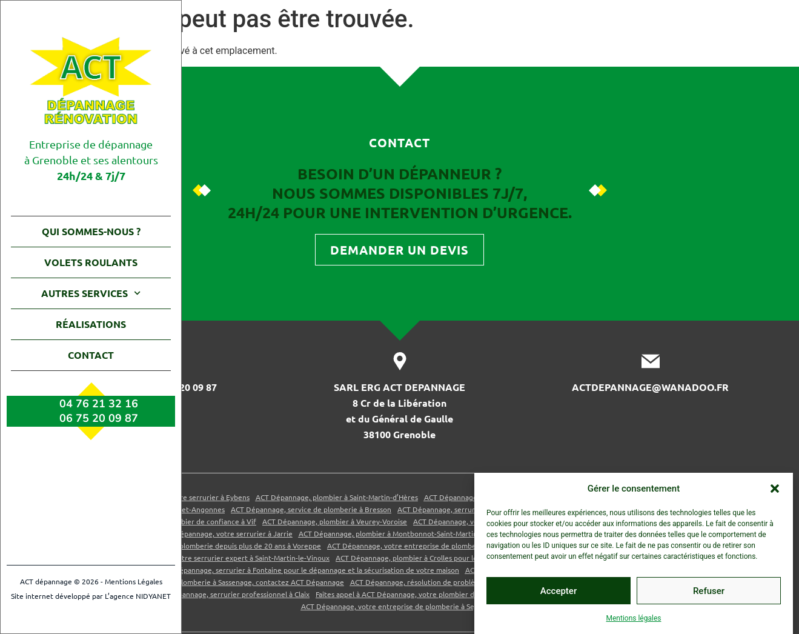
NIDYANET (153, 596)
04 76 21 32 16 (98, 403)
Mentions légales (633, 618)
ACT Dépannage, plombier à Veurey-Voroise (334, 617)
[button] (775, 488)
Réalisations (91, 324)
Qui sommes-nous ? (91, 231)
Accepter (558, 591)
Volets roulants (91, 262)
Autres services (91, 293)
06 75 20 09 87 (98, 418)
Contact (91, 355)
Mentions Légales (133, 581)
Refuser (708, 591)
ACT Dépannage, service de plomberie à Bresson (311, 605)
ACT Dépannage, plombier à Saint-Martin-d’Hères (337, 593)
